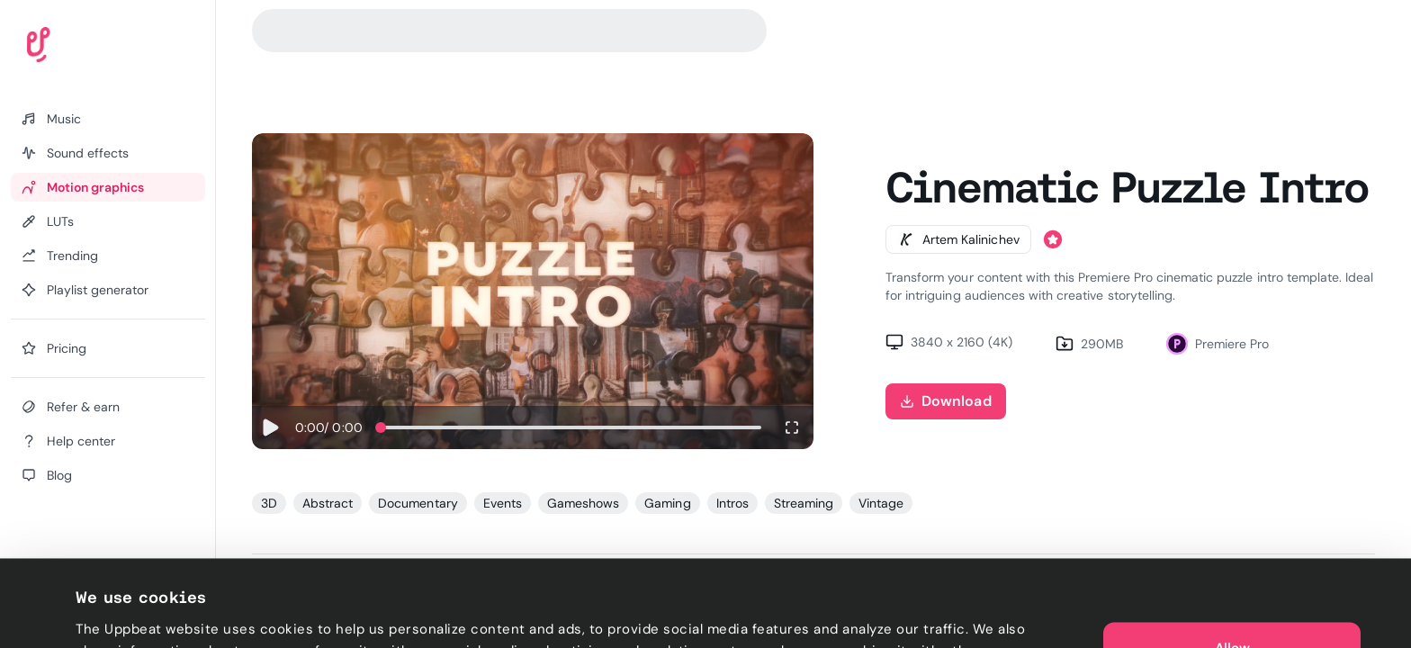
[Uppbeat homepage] (88, 48)
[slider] (380, 427)
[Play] (270, 427)
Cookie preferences (141, 613)
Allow (1232, 558)
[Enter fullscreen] (791, 427)
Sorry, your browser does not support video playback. (532, 291)
